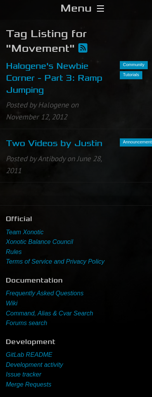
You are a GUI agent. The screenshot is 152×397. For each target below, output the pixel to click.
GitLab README (29, 354)
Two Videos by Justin (54, 143)
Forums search (26, 323)
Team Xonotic (24, 232)
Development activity (34, 364)
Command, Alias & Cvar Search (49, 313)
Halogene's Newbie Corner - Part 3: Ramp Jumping (54, 78)
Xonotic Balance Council (39, 242)
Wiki (11, 303)
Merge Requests (28, 384)
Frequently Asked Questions (44, 293)
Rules (14, 252)
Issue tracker (23, 374)
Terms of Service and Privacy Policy (55, 261)
